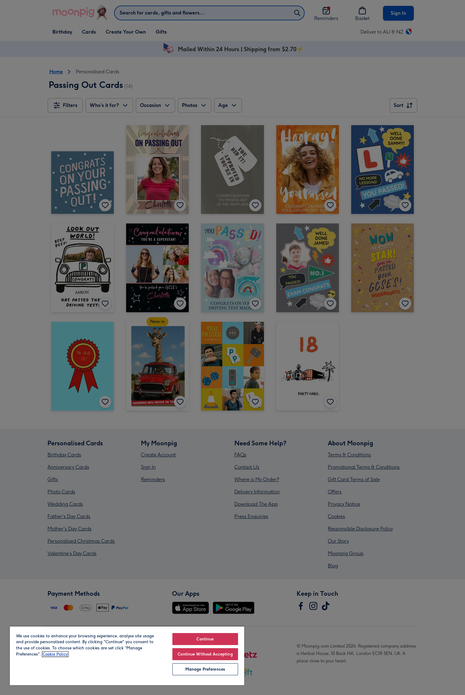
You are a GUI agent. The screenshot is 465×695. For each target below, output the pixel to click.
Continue (205, 639)
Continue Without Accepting (205, 654)
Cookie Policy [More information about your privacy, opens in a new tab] (55, 654)
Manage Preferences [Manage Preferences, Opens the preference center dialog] (205, 669)
